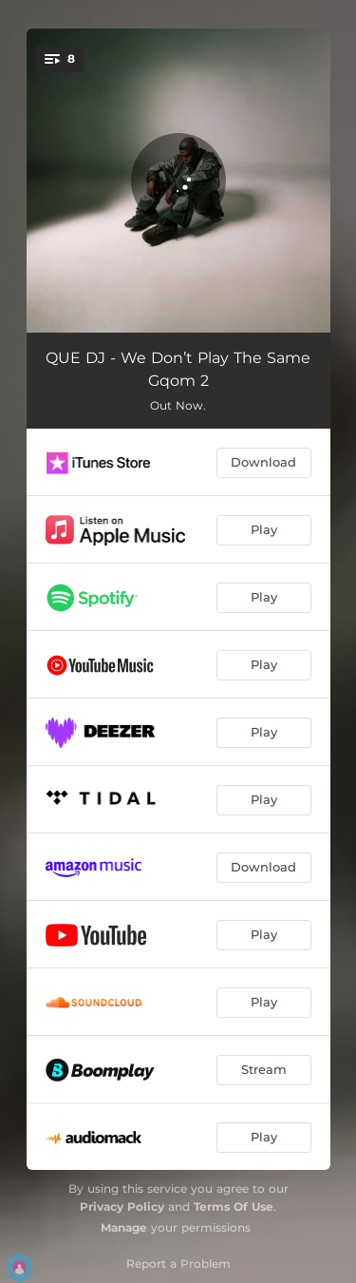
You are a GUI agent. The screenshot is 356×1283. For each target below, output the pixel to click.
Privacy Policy (122, 1206)
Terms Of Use (233, 1206)
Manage (124, 1227)
